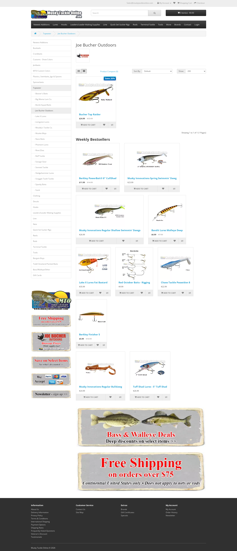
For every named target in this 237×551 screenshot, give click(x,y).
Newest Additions (41, 24)
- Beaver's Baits (40, 93)
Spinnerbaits (38, 82)
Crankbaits (37, 53)
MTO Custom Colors (41, 71)
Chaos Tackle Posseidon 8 (175, 282)
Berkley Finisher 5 (89, 334)
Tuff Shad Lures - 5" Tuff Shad (150, 386)
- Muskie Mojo (39, 133)
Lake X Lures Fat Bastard (93, 282)
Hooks (64, 24)
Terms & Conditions (39, 518)
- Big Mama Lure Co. (42, 99)
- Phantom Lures (40, 144)
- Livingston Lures (41, 122)
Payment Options (38, 524)
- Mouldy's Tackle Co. (42, 127)
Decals (36, 201)
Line (105, 24)
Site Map (79, 512)
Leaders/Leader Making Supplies (85, 24)
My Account (171, 509)
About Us (35, 509)
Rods (135, 24)
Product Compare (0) (109, 71)
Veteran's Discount (39, 534)
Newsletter (170, 515)
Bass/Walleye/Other (41, 269)
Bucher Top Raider (90, 114)
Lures (55, 24)
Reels (35, 235)
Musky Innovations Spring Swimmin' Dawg (151, 178)
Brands (177, 24)
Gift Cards (37, 275)
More (168, 24)
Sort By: (137, 71)
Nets (35, 224)
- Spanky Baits (39, 184)
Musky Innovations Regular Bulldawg (100, 386)
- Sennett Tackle (40, 167)
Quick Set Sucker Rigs (120, 24)
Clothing (36, 195)
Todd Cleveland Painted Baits (45, 264)
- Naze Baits (39, 139)
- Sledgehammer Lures (43, 173)
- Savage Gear (40, 161)
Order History (171, 512)
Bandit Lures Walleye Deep (167, 230)
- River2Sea (38, 150)
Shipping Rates (37, 527)
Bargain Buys (38, 258)
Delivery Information (40, 512)
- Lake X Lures (39, 116)
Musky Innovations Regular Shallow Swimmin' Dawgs (109, 230)
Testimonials (36, 537)
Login (197, 24)
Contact (187, 24)
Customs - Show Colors (43, 59)
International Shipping (40, 521)
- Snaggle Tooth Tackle (43, 178)
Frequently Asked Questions (43, 531)
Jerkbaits (36, 65)
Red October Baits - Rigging (134, 282)
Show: (181, 71)
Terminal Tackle (148, 24)
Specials (124, 515)
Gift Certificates (127, 512)
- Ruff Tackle (39, 156)
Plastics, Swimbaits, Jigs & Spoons (47, 76)
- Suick (36, 190)
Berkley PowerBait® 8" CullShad (97, 178)
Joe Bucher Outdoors (66, 33)
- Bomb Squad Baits (42, 105)
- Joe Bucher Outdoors (43, 110)
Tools (160, 24)
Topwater (47, 33)
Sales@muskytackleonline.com (140, 3)
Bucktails (37, 48)
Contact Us (80, 509)
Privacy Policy (37, 515)
